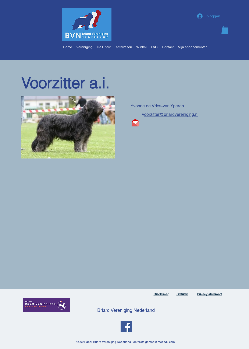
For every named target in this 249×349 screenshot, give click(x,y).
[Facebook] (126, 326)
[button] (224, 30)
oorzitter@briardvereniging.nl (171, 114)
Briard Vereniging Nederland (126, 310)
